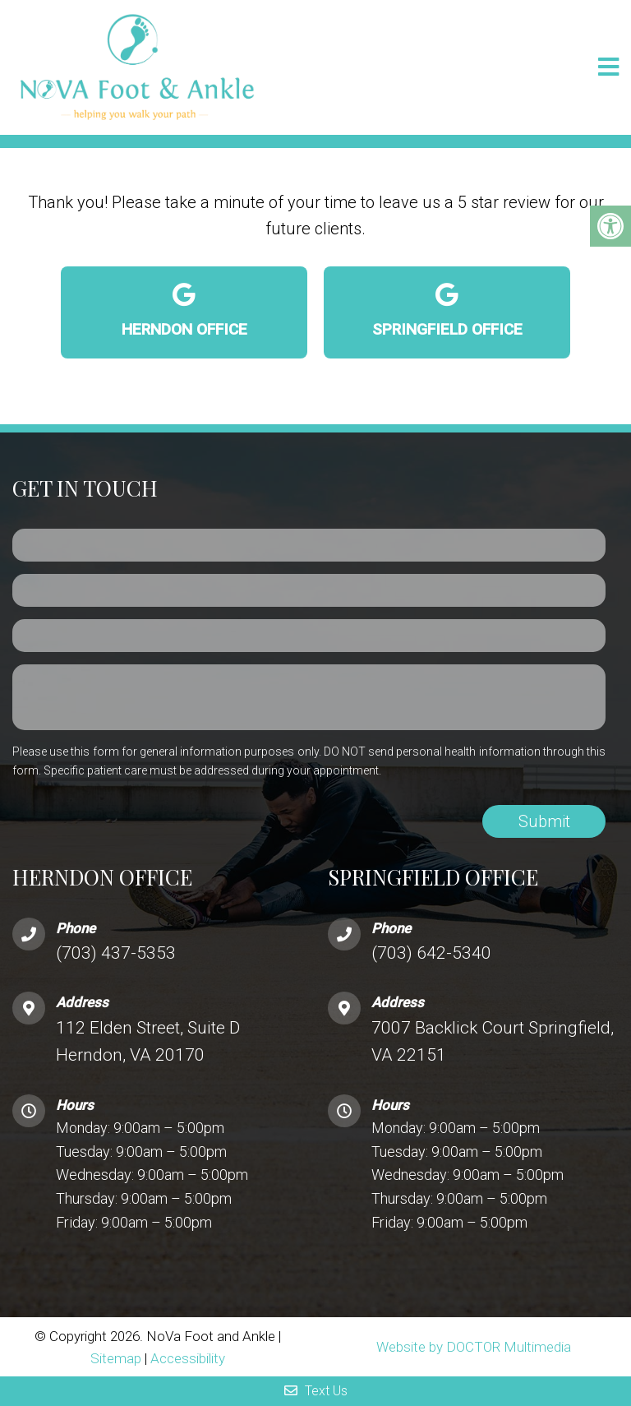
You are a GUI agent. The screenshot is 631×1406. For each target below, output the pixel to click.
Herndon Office (184, 311)
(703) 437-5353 (116, 953)
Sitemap (115, 1358)
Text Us (316, 1391)
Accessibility (187, 1358)
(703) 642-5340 (431, 953)
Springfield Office (447, 311)
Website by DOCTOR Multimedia (473, 1347)
